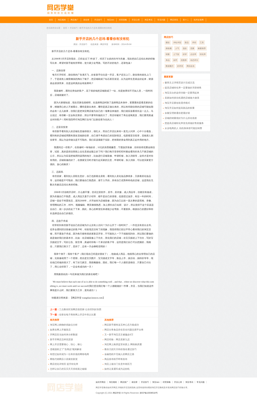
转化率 (203, 54)
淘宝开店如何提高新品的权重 (180, 108)
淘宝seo (110, 20)
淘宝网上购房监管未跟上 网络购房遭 (123, 344)
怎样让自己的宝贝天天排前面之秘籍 (68, 369)
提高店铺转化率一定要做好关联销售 (183, 87)
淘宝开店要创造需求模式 (177, 103)
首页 (51, 20)
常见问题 (161, 20)
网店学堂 (117, 393)
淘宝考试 (148, 20)
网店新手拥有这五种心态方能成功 (121, 324)
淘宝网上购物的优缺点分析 (64, 324)
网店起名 (191, 66)
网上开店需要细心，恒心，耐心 (66, 344)
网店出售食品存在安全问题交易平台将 (123, 329)
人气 (177, 48)
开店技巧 (98, 20)
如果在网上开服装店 (60, 329)
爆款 (168, 42)
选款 (185, 48)
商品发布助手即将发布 (115, 359)
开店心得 (136, 20)
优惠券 (184, 60)
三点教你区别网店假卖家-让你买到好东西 (80, 309)
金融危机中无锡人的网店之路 (119, 354)
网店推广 (75, 20)
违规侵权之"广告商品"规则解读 (65, 349)
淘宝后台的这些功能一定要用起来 (182, 92)
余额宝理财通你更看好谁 (177, 113)
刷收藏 (169, 48)
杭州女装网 (199, 20)
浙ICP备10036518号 (149, 393)
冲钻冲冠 (177, 42)
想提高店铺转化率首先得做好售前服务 (184, 123)
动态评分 (194, 60)
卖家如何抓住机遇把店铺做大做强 (182, 97)
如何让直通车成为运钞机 (117, 369)
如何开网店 (101, 382)
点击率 (193, 54)
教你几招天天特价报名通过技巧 (120, 349)
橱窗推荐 (202, 48)
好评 (185, 54)
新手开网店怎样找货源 (61, 339)
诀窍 (175, 60)
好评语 (180, 66)
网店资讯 (174, 20)
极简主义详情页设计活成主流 (180, 82)
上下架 (176, 54)
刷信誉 (86, 20)
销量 (168, 54)
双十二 (186, 20)
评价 (194, 42)
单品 (168, 60)
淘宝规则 (62, 20)
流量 (192, 48)
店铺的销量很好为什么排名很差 (181, 118)
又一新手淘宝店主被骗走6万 (118, 334)
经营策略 (123, 20)
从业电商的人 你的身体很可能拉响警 (183, 128)
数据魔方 (170, 66)
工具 (202, 42)
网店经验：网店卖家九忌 (117, 339)
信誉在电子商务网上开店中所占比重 (77, 314)
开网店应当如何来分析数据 (64, 334)
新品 (187, 42)
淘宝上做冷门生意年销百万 (118, 364)
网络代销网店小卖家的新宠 (64, 359)
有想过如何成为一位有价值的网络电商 (69, 354)
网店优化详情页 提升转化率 (64, 364)
